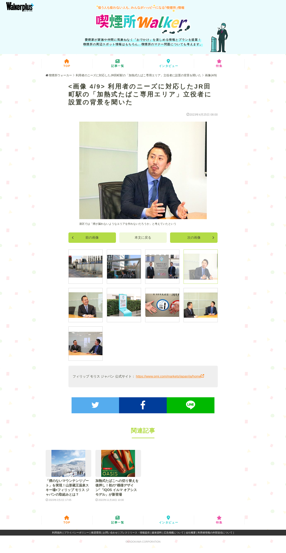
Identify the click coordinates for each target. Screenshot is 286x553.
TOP (66, 63)
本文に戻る (143, 237)
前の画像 (85, 237)
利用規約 (57, 532)
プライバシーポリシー (76, 532)
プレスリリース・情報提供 (135, 532)
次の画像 (200, 237)
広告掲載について (174, 532)
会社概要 (191, 532)
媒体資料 (157, 532)
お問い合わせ (110, 532)
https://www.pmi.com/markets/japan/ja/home (168, 376)
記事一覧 (117, 63)
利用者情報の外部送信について (215, 532)
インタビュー (168, 63)
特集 (219, 63)
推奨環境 (96, 532)
